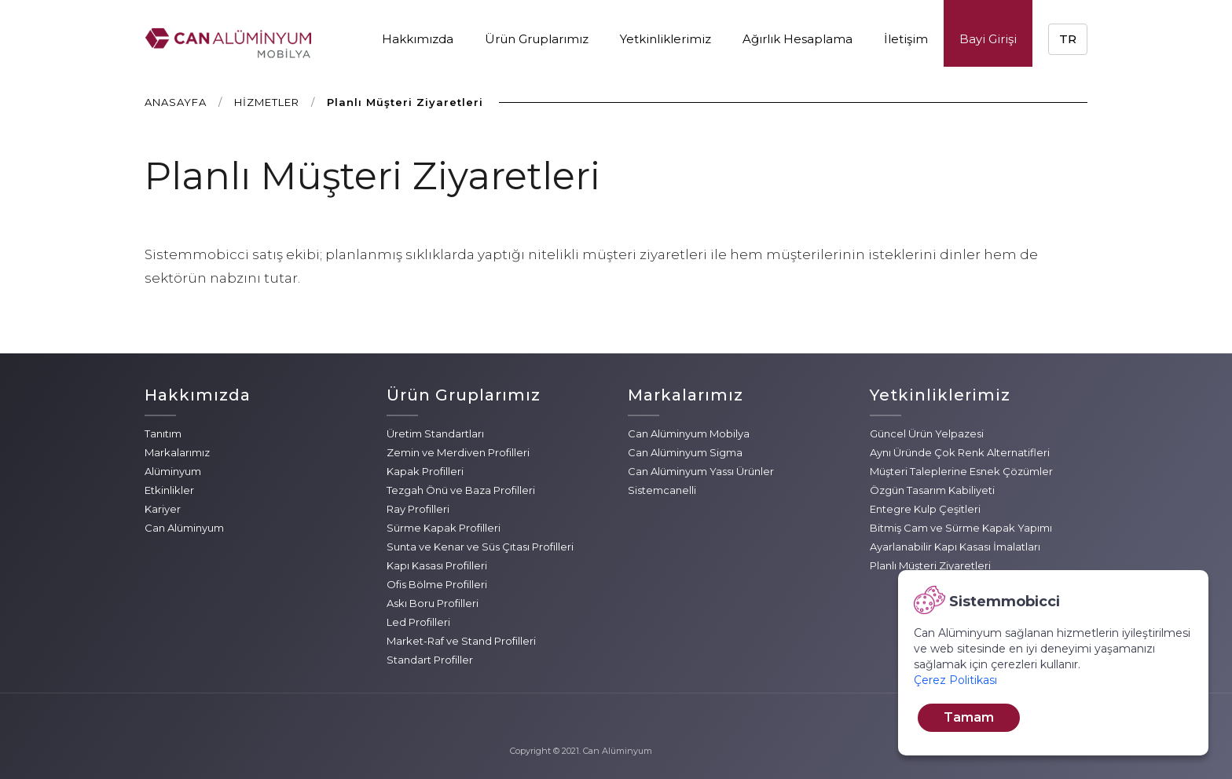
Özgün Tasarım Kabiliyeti (932, 490)
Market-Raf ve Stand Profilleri (461, 641)
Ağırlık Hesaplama (797, 38)
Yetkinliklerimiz (665, 38)
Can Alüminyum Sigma (685, 452)
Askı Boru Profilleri (432, 603)
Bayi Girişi (988, 38)
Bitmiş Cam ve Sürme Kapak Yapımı (961, 527)
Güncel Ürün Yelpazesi (927, 433)
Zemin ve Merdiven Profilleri (458, 452)
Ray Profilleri (418, 509)
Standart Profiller (430, 659)
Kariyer (163, 509)
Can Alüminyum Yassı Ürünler (701, 471)
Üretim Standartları (435, 433)
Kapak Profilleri (425, 471)
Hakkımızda (417, 38)
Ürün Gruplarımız (536, 38)
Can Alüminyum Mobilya (689, 433)
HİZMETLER (266, 102)
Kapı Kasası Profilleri (437, 565)
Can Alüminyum (184, 527)
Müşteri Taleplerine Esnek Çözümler (961, 471)
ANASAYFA (176, 102)
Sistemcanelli (662, 490)
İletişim (906, 38)
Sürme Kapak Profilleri (443, 527)
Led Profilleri (418, 622)
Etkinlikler (169, 490)
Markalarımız (177, 452)
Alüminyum (173, 471)
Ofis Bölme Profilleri (437, 584)
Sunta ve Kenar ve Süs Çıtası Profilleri (480, 546)
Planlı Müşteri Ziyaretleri (930, 565)
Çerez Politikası (955, 680)
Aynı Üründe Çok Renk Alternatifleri (960, 452)
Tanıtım (163, 433)
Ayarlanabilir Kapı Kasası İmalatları (955, 546)
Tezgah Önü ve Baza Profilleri (461, 490)
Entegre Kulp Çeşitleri (925, 509)
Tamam (969, 717)
